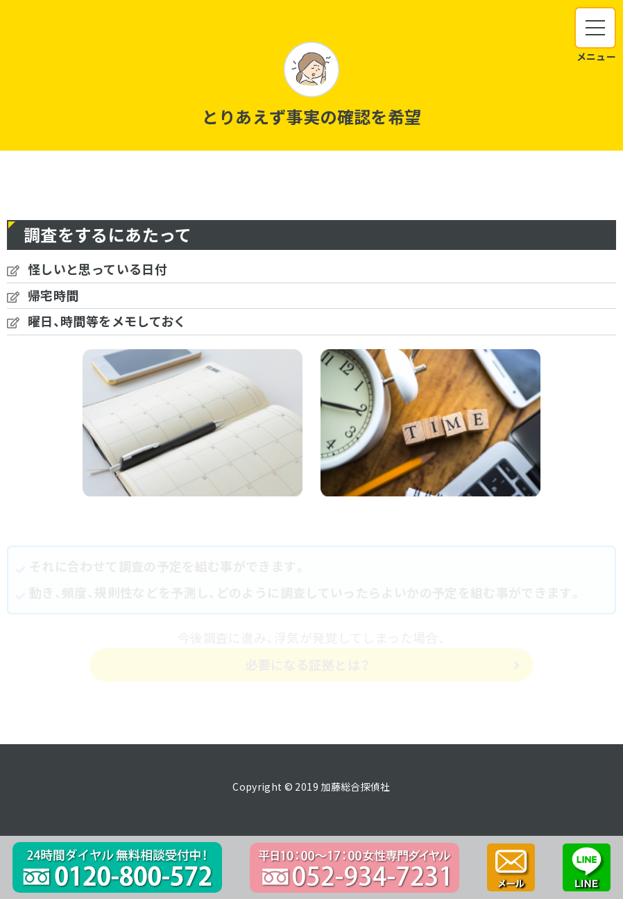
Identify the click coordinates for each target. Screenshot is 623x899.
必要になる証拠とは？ (308, 664)
